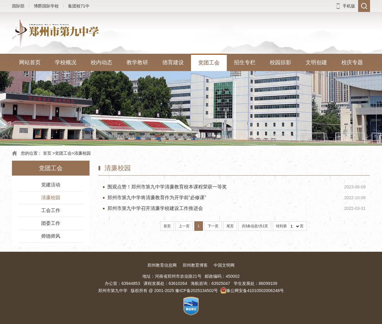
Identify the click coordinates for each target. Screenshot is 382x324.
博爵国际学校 (46, 6)
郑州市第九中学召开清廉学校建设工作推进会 (155, 208)
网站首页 (30, 62)
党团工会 (209, 63)
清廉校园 (82, 153)
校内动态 (101, 62)
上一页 (184, 226)
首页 (47, 153)
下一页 (213, 226)
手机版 (349, 6)
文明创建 (316, 62)
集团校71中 (79, 6)
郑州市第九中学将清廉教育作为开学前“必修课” (156, 197)
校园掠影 (280, 62)
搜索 (364, 6)
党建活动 (50, 184)
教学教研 (137, 62)
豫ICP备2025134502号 (196, 290)
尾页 (230, 226)
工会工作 (50, 210)
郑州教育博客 (195, 265)
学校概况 (65, 62)
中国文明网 (224, 265)
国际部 (18, 6)
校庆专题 (352, 62)
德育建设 (173, 62)
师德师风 (50, 236)
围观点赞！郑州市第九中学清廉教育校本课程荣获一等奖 (167, 186)
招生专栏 (244, 62)
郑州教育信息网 (162, 265)
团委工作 (50, 223)
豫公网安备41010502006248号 (255, 290)
